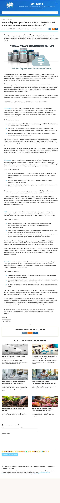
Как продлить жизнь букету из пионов (13, 409)
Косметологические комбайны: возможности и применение (13, 382)
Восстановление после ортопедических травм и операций (44, 382)
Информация (25, 28)
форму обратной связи (36, 474)
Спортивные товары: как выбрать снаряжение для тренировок (44, 357)
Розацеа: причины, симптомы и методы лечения (13, 357)
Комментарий (6, 433)
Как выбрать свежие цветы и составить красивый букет (42, 409)
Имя (3, 428)
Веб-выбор (36, 3)
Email (21, 428)
